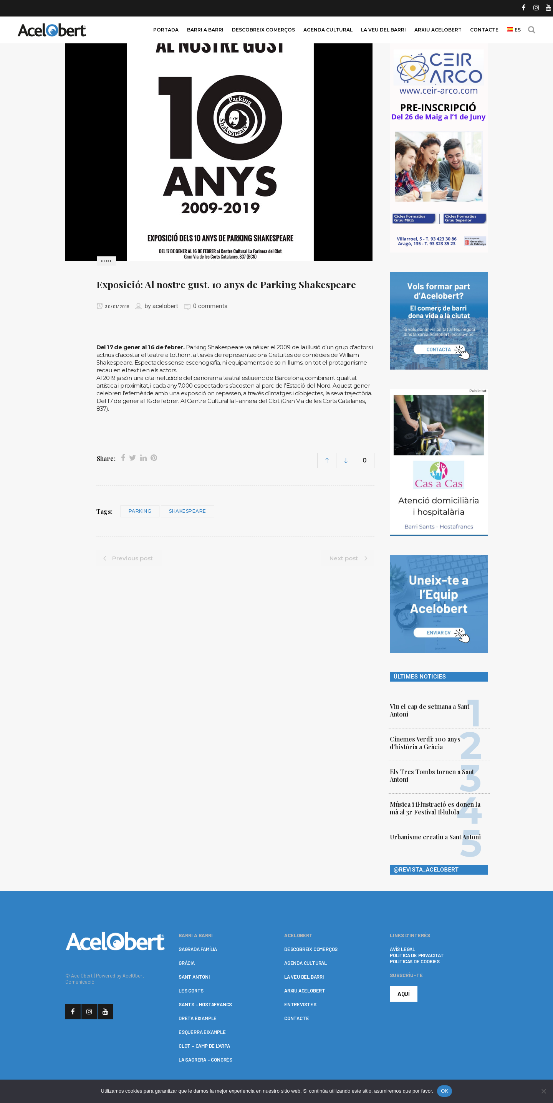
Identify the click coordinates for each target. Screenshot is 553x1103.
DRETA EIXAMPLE (198, 1018)
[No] (543, 1091)
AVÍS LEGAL (402, 949)
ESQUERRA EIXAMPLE (202, 1032)
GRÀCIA (187, 963)
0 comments (210, 306)
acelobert (165, 306)
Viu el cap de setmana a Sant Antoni (429, 710)
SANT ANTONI (194, 977)
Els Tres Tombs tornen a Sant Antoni (432, 775)
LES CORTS (191, 990)
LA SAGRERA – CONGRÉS (205, 1060)
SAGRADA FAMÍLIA (198, 949)
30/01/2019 (113, 306)
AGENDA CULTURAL (305, 963)
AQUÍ (403, 993)
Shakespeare (187, 511)
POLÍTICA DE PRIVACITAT (417, 955)
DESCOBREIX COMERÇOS (311, 949)
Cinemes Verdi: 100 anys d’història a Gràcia (425, 743)
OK (444, 1091)
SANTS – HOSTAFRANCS (205, 1004)
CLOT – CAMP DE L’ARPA (204, 1046)
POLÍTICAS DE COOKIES (415, 961)
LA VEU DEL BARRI (304, 977)
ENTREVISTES (300, 1004)
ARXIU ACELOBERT (304, 990)
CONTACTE (296, 1018)
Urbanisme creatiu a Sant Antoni (435, 837)
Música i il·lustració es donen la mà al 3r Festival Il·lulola (435, 808)
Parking (140, 511)
